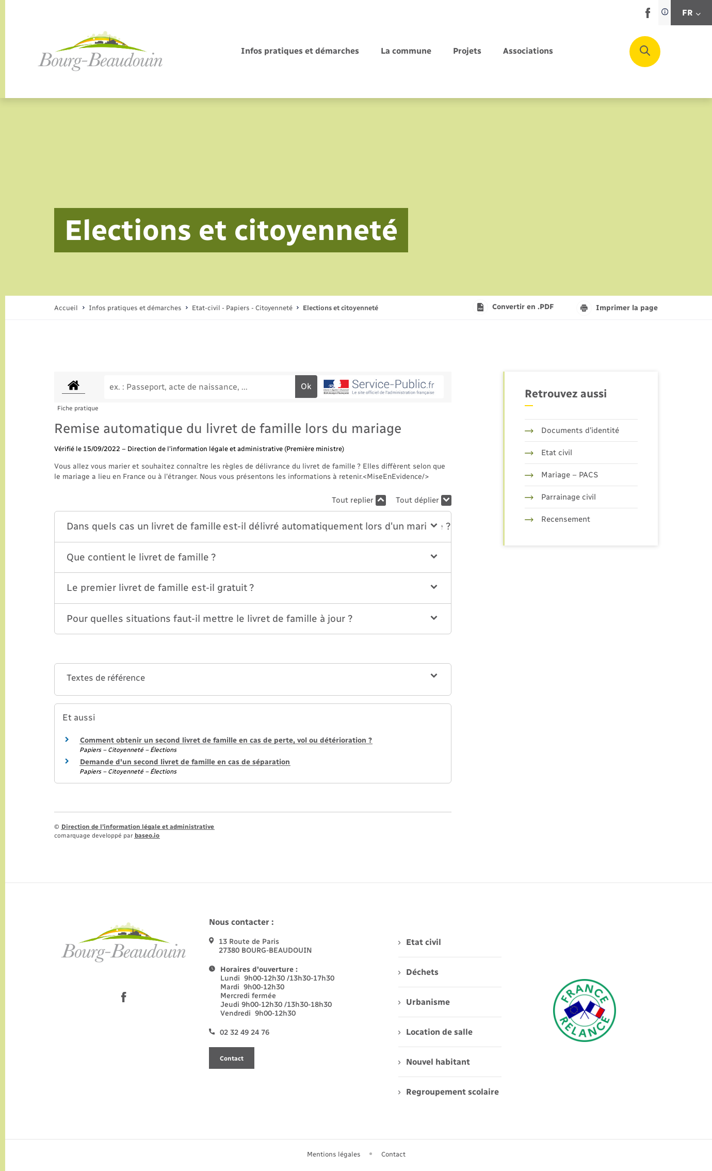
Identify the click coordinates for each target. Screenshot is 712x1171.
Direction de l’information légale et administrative (137, 826)
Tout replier (359, 500)
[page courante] (340, 308)
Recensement (557, 519)
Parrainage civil (560, 497)
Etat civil (548, 452)
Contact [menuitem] (393, 1154)
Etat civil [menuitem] (419, 942)
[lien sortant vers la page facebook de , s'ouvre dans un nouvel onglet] (647, 15)
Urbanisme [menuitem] (424, 1002)
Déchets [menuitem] (418, 972)
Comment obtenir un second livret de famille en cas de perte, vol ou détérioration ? (226, 740)
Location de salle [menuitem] (435, 1032)
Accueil (66, 308)
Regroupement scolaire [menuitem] (448, 1092)
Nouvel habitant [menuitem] (434, 1062)
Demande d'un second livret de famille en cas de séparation (185, 762)
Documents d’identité (572, 430)
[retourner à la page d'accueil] (100, 51)
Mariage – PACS (561, 474)
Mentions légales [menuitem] (334, 1154)
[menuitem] (300, 51)
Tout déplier (423, 500)
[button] (253, 526)
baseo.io (147, 835)
